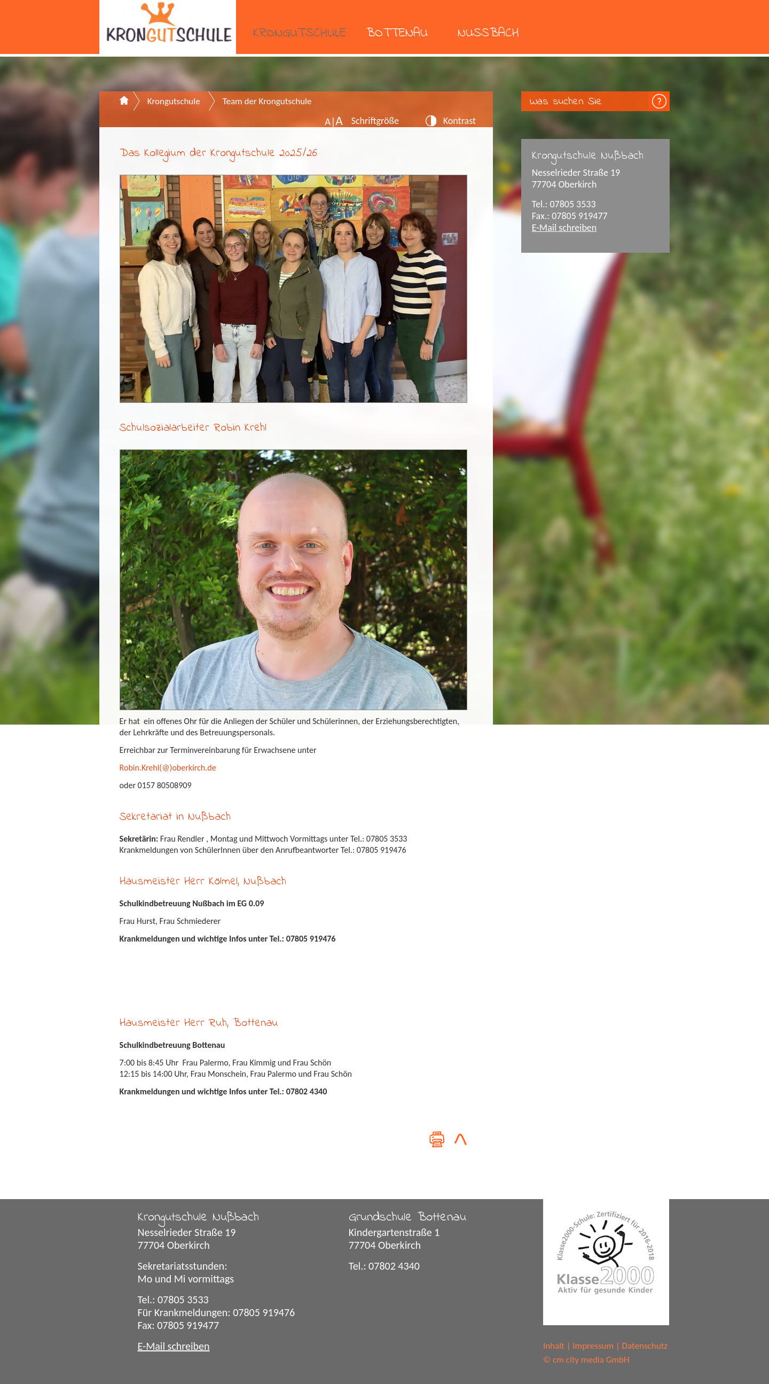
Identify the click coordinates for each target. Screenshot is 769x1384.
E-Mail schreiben (564, 228)
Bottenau (397, 33)
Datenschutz (645, 1345)
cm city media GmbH (591, 1359)
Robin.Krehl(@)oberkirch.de (168, 768)
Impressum (593, 1345)
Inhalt (553, 1345)
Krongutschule (299, 33)
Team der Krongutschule (267, 101)
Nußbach (488, 33)
